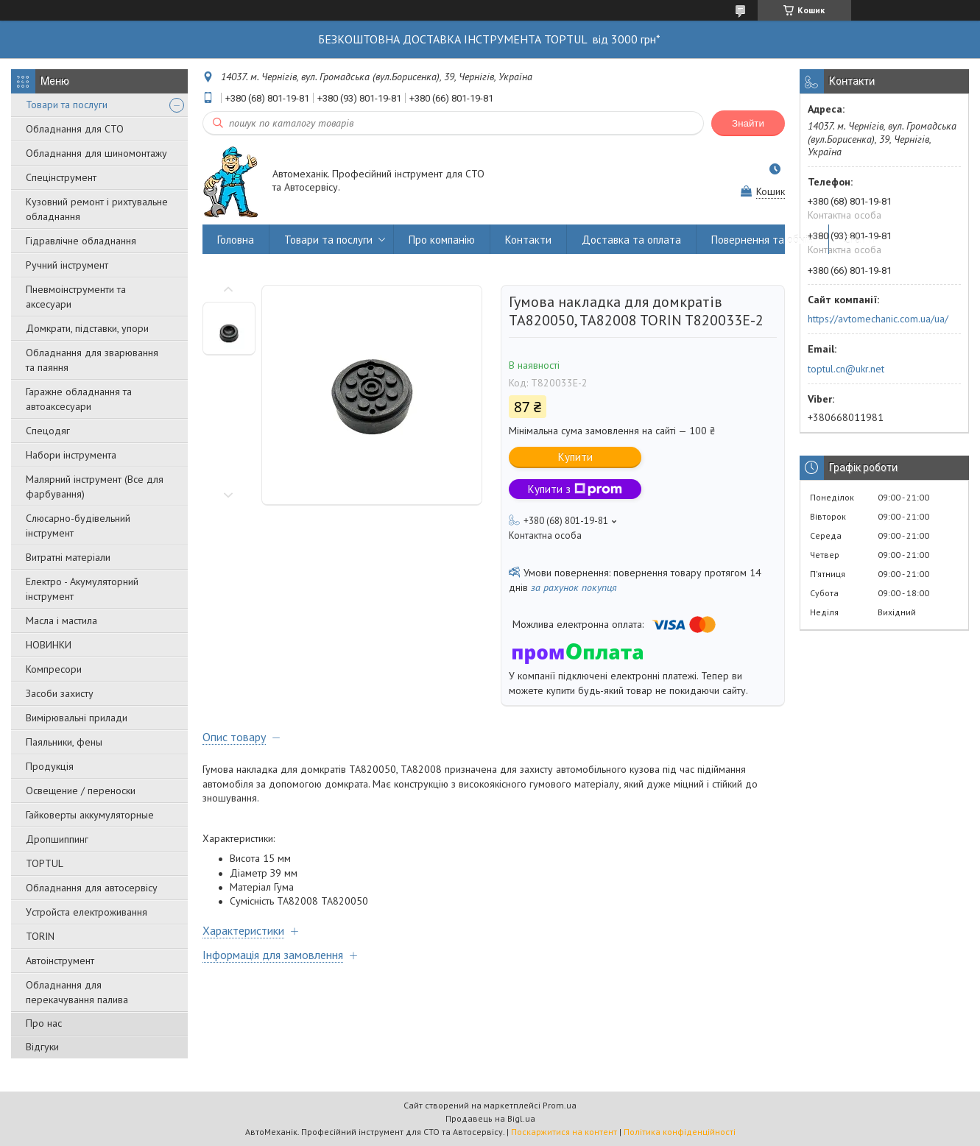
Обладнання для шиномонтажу (96, 153)
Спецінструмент (61, 177)
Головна (235, 239)
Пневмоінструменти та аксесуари (76, 297)
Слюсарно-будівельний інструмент (78, 526)
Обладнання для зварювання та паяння (92, 360)
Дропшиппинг (57, 839)
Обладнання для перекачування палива (77, 992)
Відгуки (42, 1046)
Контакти (528, 239)
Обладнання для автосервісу (92, 887)
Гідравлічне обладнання (81, 240)
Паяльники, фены (64, 742)
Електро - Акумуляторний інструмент (82, 589)
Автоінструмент (60, 960)
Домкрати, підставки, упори (87, 328)
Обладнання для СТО (75, 128)
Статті (859, 239)
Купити (575, 457)
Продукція (50, 766)
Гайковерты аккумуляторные (90, 814)
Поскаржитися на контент (564, 1131)
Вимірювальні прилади (76, 717)
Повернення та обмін (762, 239)
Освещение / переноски (80, 790)
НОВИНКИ (48, 644)
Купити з (575, 489)
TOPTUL (44, 863)
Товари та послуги (66, 104)
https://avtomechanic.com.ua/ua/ (878, 318)
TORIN (40, 936)
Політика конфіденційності (680, 1131)
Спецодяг (48, 430)
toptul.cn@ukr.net (846, 368)
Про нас (44, 1023)
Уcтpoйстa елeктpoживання (86, 912)
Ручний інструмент (67, 265)
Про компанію (442, 239)
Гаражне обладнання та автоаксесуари (79, 399)
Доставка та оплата (631, 239)
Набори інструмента (71, 454)
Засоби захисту (60, 693)
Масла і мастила (61, 620)
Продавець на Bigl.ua (490, 1118)
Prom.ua (560, 1105)
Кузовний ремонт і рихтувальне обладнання (97, 209)
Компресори (54, 669)
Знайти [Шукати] (748, 123)
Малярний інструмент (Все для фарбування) (94, 487)
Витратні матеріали (68, 557)
